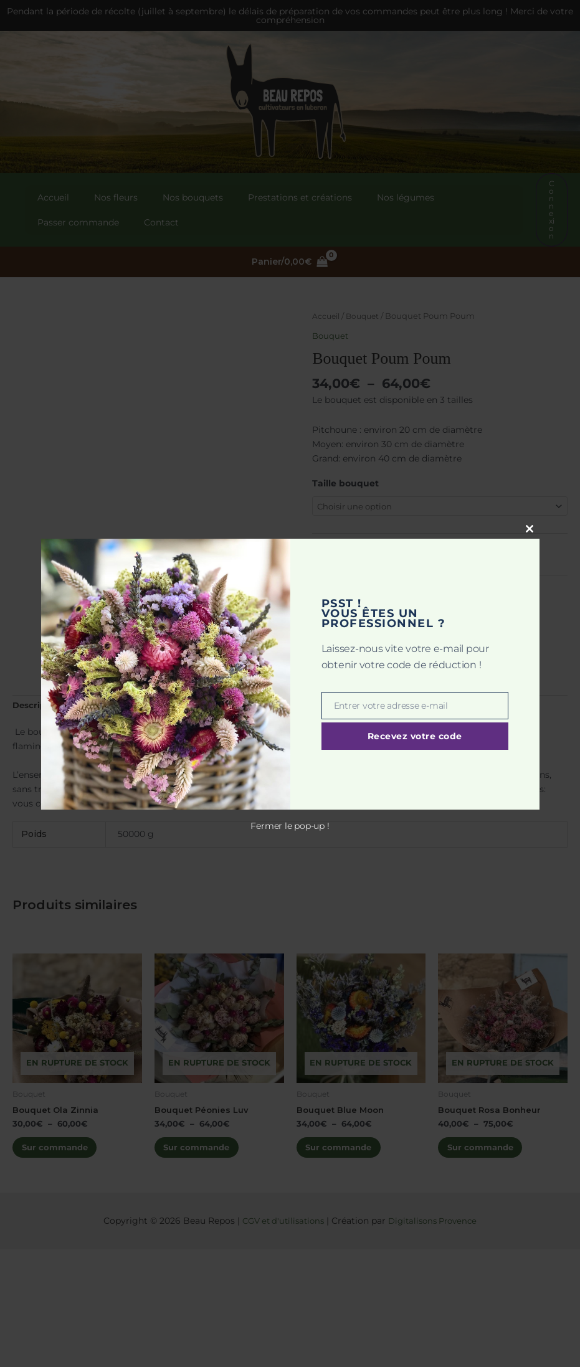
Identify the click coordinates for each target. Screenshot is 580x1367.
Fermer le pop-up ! (289, 825)
